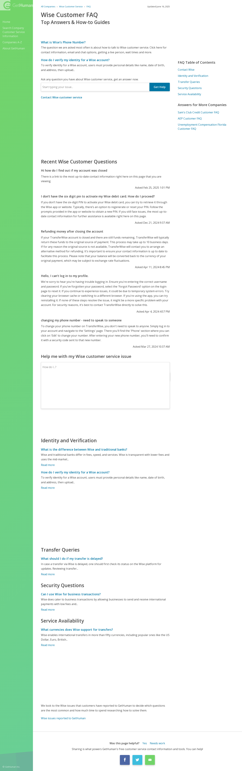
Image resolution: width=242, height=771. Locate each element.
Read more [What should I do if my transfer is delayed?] (48, 574)
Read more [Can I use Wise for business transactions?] (48, 609)
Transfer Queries (189, 82)
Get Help (160, 87)
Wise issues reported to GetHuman (63, 718)
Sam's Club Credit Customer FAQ (198, 112)
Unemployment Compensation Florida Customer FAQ (202, 127)
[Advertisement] (105, 129)
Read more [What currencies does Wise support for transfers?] (48, 645)
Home (6, 22)
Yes (144, 743)
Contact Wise (186, 69)
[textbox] (95, 87)
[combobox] (95, 87)
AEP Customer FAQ (190, 118)
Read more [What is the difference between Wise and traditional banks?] (48, 465)
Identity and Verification (193, 76)
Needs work (157, 743)
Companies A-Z (12, 42)
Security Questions (190, 88)
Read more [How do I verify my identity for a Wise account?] (48, 488)
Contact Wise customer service (61, 97)
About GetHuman (14, 48)
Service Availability (189, 94)
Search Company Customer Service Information (14, 32)
